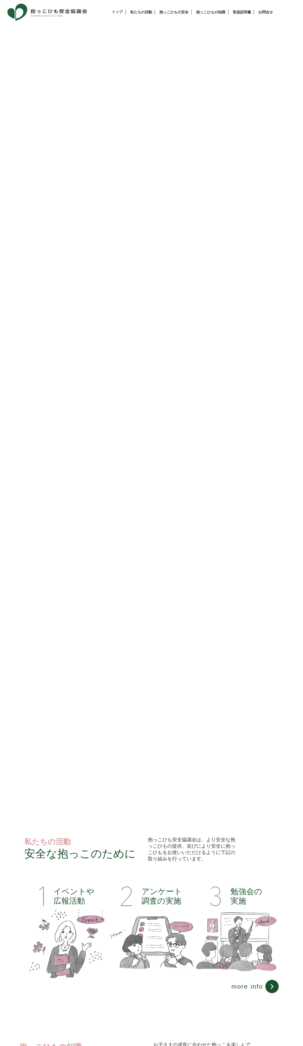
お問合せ (265, 12)
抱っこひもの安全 (174, 12)
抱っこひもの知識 (210, 12)
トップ (117, 12)
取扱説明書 (242, 12)
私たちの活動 (141, 12)
